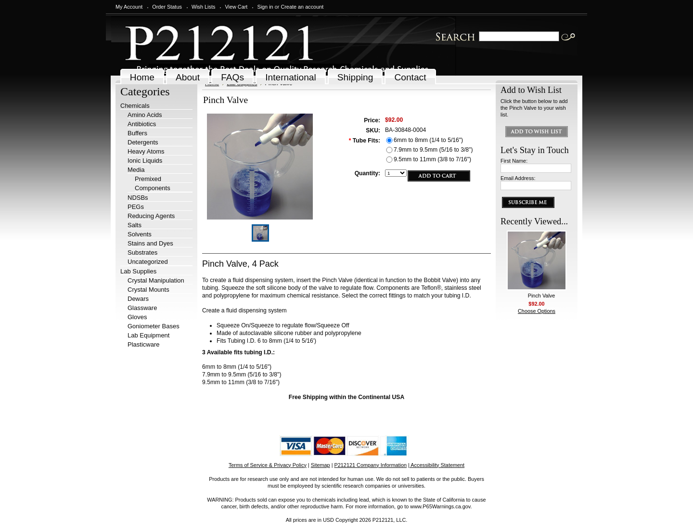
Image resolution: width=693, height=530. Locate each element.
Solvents (140, 234)
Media (136, 169)
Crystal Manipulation (156, 280)
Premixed (148, 178)
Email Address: (518, 178)
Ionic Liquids (145, 160)
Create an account (302, 7)
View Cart (236, 7)
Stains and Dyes (150, 243)
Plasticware (143, 344)
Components (152, 188)
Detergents (143, 142)
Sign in (265, 7)
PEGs (136, 206)
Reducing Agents (151, 216)
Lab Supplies (138, 271)
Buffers (137, 133)
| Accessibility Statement (436, 465)
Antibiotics (142, 124)
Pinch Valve (541, 295)
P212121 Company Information (370, 465)
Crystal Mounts (148, 289)
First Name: (513, 161)
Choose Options (536, 311)
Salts (134, 225)
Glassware (142, 307)
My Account (129, 7)
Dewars (138, 298)
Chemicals (135, 105)
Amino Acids (145, 114)
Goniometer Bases (154, 326)
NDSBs (138, 197)
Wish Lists (204, 7)
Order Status (167, 7)
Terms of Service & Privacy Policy (268, 465)
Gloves (137, 317)
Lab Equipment (148, 335)
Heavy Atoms (146, 151)
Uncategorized (148, 261)
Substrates (142, 252)
